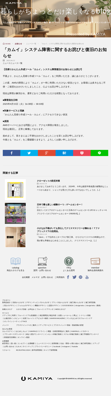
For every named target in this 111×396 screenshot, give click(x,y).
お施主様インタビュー (12, 318)
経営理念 (5, 343)
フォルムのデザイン (25, 305)
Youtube (75, 346)
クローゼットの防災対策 (48, 180)
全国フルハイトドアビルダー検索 (35, 318)
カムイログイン (8, 331)
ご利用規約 (59, 277)
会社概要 (26, 277)
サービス (5, 313)
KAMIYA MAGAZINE (57, 318)
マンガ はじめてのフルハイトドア (79, 318)
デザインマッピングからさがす (38, 302)
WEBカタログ (60, 309)
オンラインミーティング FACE (15, 321)
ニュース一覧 (16, 63)
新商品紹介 (6, 302)
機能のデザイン (41, 305)
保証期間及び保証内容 (48, 315)
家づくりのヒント (56, 22)
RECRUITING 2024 (23, 350)
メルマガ (35, 277)
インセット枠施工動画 (53, 334)
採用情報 (55, 343)
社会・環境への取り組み (69, 343)
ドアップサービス (45, 325)
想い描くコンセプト (18, 343)
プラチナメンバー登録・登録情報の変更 (68, 325)
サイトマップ (28, 346)
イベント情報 (85, 315)
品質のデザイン (54, 305)
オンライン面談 (24, 337)
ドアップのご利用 (9, 315)
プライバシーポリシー (43, 346)
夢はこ (76, 315)
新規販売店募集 (10, 337)
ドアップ (96, 343)
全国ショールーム (65, 315)
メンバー (5, 325)
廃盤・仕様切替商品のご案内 (58, 331)
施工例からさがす (77, 302)
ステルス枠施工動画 (71, 334)
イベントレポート (102, 22)
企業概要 (5, 341)
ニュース (7, 63)
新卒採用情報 (37, 350)
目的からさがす (18, 302)
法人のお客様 (7, 329)
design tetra (79, 305)
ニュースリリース (43, 343)
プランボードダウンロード (14, 334)
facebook (56, 346)
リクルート (6, 350)
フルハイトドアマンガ (44, 309)
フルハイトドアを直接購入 (28, 315)
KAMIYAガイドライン (38, 331)
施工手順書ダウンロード (89, 334)
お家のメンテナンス (26, 22)
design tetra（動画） (94, 305)
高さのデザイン (10, 305)
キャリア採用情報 (50, 350)
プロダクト (6, 300)
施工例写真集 (91, 302)
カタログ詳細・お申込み (25, 309)
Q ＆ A (18, 346)
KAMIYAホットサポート (80, 331)
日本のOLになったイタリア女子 (79, 22)
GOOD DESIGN (67, 305)
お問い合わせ (47, 277)
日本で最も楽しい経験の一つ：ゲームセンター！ (60, 204)
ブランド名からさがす (60, 302)
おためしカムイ (22, 331)
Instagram (66, 346)
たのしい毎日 (42, 22)
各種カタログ (7, 309)
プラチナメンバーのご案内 (26, 325)
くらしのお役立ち (9, 22)
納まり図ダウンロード (34, 334)
